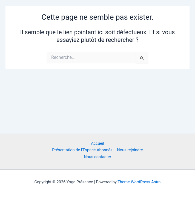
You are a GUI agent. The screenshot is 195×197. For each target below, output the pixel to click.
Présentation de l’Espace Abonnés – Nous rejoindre (97, 149)
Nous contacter (97, 156)
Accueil (97, 143)
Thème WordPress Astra (138, 181)
